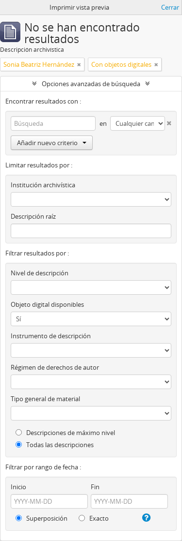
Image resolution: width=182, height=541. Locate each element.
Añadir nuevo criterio (51, 142)
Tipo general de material (45, 398)
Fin (95, 486)
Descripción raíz (33, 216)
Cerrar (170, 7)
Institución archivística (43, 184)
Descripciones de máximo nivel (65, 432)
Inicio (18, 486)
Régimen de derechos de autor (55, 367)
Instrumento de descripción (51, 335)
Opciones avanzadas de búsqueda (91, 83)
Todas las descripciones (55, 444)
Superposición (41, 518)
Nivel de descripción (39, 273)
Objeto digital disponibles (47, 304)
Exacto (94, 518)
